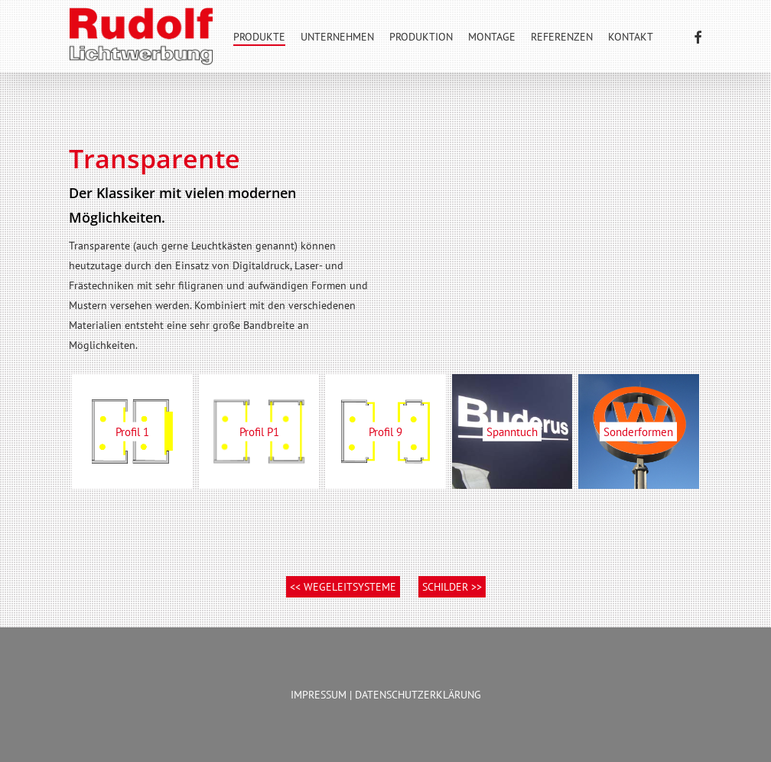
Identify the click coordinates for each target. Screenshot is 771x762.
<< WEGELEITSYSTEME (343, 587)
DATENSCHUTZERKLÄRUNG (418, 695)
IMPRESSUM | (323, 695)
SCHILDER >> (452, 587)
